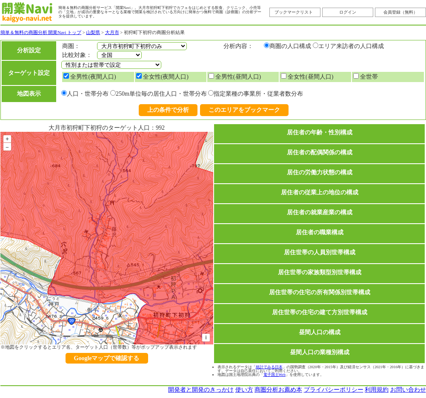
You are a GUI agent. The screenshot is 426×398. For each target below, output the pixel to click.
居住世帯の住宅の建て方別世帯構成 (319, 312)
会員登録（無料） (400, 12)
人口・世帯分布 (88, 94)
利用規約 (377, 390)
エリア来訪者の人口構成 (351, 46)
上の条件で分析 (168, 110)
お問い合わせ (408, 390)
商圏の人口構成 (290, 46)
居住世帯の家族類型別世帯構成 (319, 272)
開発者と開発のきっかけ (201, 390)
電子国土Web (274, 374)
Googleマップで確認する (107, 358)
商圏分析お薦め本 (278, 390)
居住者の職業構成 (319, 232)
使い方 (244, 390)
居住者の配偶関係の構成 (319, 152)
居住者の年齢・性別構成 (319, 132)
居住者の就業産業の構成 (319, 212)
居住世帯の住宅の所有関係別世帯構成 (319, 292)
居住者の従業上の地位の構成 (319, 192)
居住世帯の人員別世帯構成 (319, 252)
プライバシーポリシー (333, 390)
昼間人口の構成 (319, 332)
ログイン (347, 12)
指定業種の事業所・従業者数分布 (258, 94)
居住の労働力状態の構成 (319, 172)
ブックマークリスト (293, 12)
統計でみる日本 (269, 367)
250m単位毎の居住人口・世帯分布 (161, 94)
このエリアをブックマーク (244, 110)
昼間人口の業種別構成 (319, 352)
